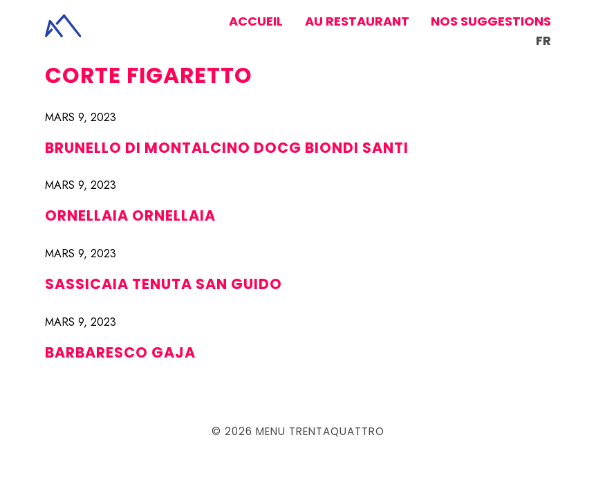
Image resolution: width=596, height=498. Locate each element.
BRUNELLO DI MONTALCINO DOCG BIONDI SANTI (227, 148)
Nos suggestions (491, 21)
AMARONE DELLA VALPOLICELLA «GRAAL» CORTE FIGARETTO (278, 65)
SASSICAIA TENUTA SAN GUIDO (163, 284)
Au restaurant (357, 21)
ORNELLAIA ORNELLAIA (130, 215)
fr (543, 40)
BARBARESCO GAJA (120, 352)
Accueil (256, 21)
